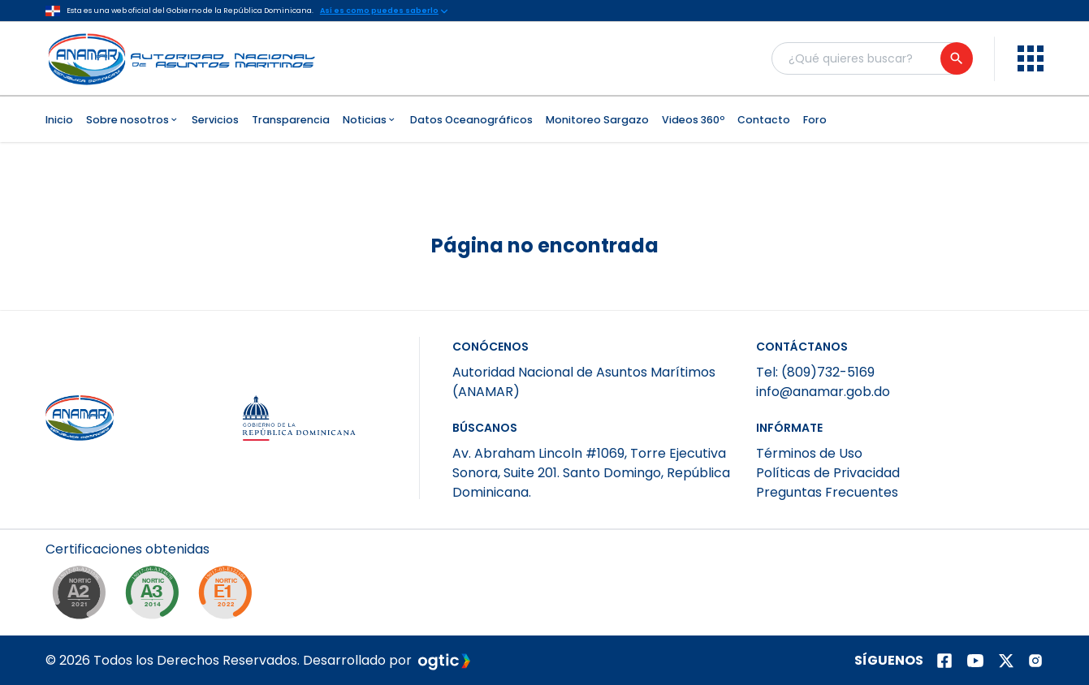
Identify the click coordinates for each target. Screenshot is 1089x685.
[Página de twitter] (1006, 661)
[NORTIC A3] (156, 596)
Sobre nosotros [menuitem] (132, 120)
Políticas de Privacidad (828, 472)
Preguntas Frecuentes (827, 492)
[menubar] (544, 119)
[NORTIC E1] (229, 596)
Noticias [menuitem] (370, 120)
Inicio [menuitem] (59, 120)
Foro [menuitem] (815, 120)
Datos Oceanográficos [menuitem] (471, 120)
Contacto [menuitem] (763, 120)
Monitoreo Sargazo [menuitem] (597, 120)
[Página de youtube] (975, 660)
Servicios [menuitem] (215, 120)
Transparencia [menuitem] (291, 120)
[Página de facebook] (944, 661)
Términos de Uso (809, 453)
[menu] (1031, 58)
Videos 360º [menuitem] (693, 120)
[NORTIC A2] (82, 596)
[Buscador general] (871, 58)
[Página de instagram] (1035, 661)
